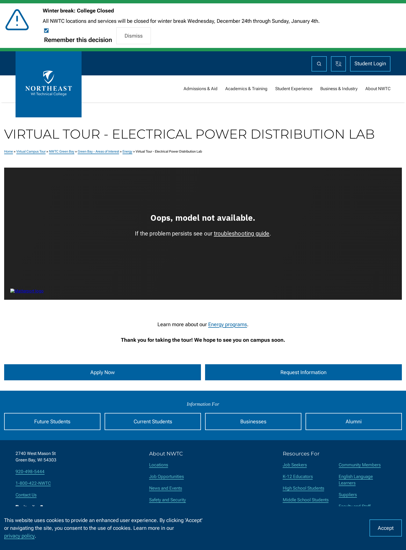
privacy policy (19, 536)
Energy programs (227, 324)
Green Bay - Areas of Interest (98, 151)
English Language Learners (356, 479)
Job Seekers (295, 464)
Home (8, 151)
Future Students (52, 421)
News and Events (165, 488)
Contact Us (26, 494)
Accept (386, 528)
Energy (127, 151)
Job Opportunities (166, 476)
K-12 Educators (298, 476)
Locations (158, 464)
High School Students (303, 488)
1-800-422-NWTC (33, 483)
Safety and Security (167, 499)
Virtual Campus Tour (31, 151)
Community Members (360, 464)
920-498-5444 (30, 471)
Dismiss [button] (134, 36)
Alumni (354, 421)
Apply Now (102, 372)
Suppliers (348, 494)
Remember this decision (78, 40)
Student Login (370, 63)
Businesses (253, 421)
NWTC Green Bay (61, 151)
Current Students (153, 421)
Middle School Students (306, 499)
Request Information (303, 372)
